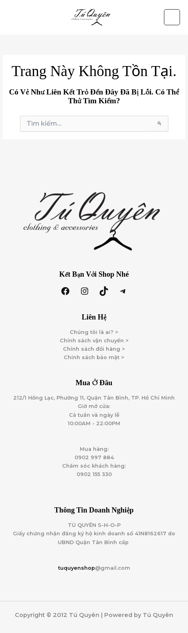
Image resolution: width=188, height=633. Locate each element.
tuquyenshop (76, 568)
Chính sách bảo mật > (94, 357)
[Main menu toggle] (172, 17)
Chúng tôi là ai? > (94, 332)
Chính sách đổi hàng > (94, 349)
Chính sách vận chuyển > (94, 341)
